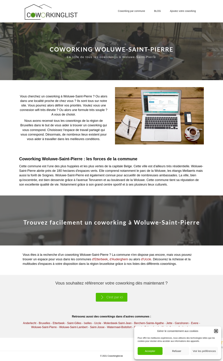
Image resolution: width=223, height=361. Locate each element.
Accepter (150, 351)
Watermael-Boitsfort (119, 327)
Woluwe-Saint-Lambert (73, 327)
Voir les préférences (204, 351)
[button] (216, 331)
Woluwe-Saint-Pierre (44, 327)
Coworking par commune (131, 11)
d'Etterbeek (100, 259)
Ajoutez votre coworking (183, 11)
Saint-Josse (97, 327)
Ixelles (88, 323)
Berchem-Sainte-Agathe (149, 323)
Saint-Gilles (74, 323)
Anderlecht (29, 323)
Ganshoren (182, 323)
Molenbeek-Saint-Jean (118, 323)
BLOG (157, 11)
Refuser (176, 351)
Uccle (97, 323)
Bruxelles (44, 323)
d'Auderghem (119, 259)
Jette (169, 323)
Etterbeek (59, 323)
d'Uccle (146, 259)
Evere (194, 323)
